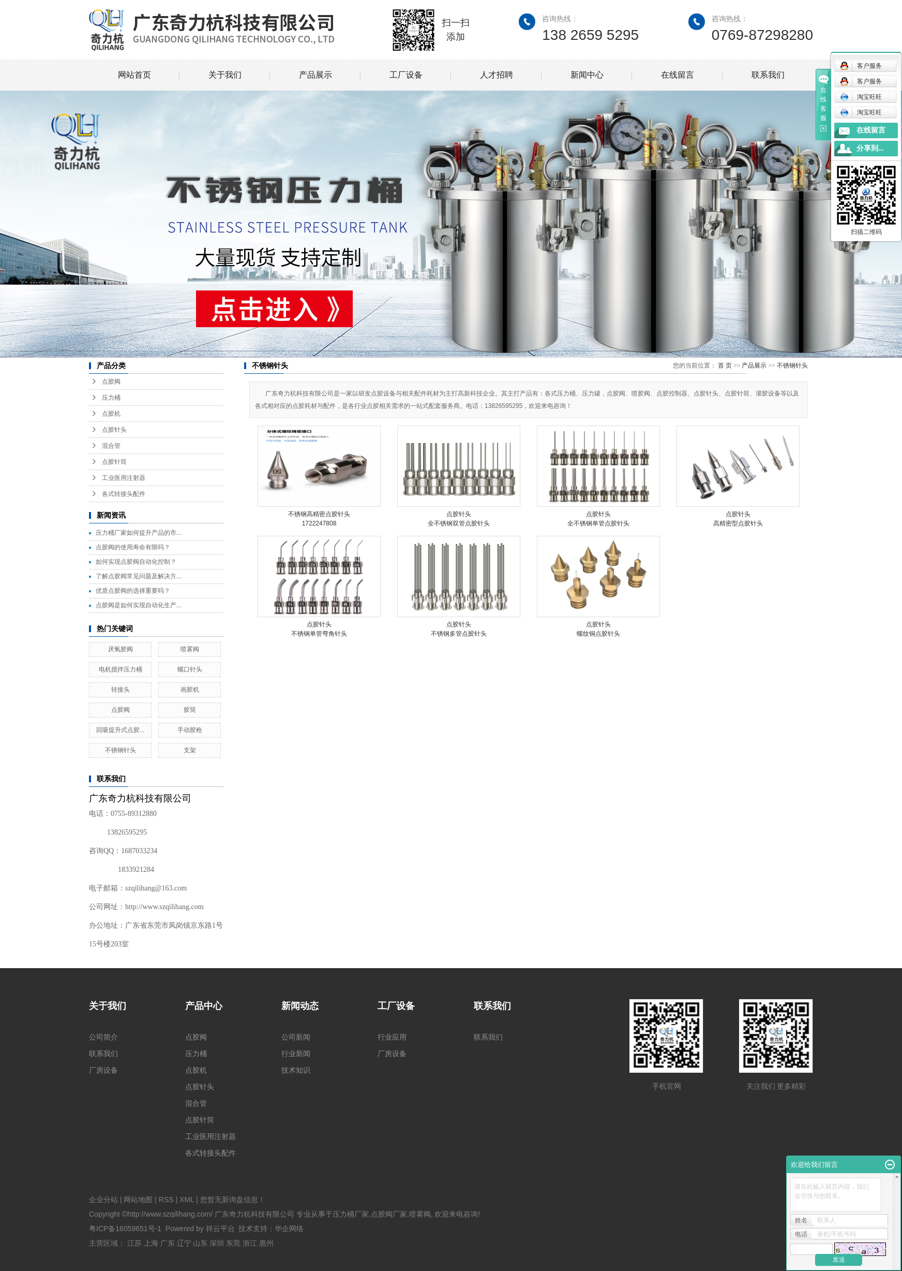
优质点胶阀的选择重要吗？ (133, 590)
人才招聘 (496, 74)
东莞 (233, 1243)
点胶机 (111, 413)
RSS (166, 1199)
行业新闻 (295, 1053)
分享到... (870, 148)
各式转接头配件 (123, 494)
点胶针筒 (114, 461)
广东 (167, 1243)
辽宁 (184, 1243)
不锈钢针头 (120, 750)
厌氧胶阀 (120, 649)
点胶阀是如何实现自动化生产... (139, 605)
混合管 (111, 445)
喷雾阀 (190, 649)
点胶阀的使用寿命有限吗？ (133, 547)
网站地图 (138, 1199)
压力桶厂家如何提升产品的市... (139, 532)
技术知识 (295, 1070)
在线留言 (677, 74)
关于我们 (225, 74)
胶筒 (190, 709)
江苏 (134, 1243)
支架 (190, 750)
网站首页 (134, 74)
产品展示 (315, 74)
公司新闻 (295, 1037)
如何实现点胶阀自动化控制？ (136, 561)
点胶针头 (114, 429)
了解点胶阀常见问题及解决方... (139, 576)
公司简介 (103, 1037)
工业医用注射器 (123, 477)
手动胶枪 (189, 730)
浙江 (250, 1243)
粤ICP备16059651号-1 (125, 1228)
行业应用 (392, 1037)
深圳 (216, 1243)
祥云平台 (220, 1228)
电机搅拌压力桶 (120, 669)
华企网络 (289, 1228)
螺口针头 (189, 669)
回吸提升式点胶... (120, 730)
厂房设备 (103, 1070)
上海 (151, 1243)
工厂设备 (406, 74)
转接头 (120, 689)
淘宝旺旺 (861, 97)
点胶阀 (111, 381)
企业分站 (103, 1199)
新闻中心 (587, 74)
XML (186, 1199)
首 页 (725, 365)
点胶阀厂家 (389, 1214)
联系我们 (768, 74)
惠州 (266, 1243)
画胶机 (190, 689)
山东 (200, 1243)
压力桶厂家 (351, 1214)
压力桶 (111, 397)
